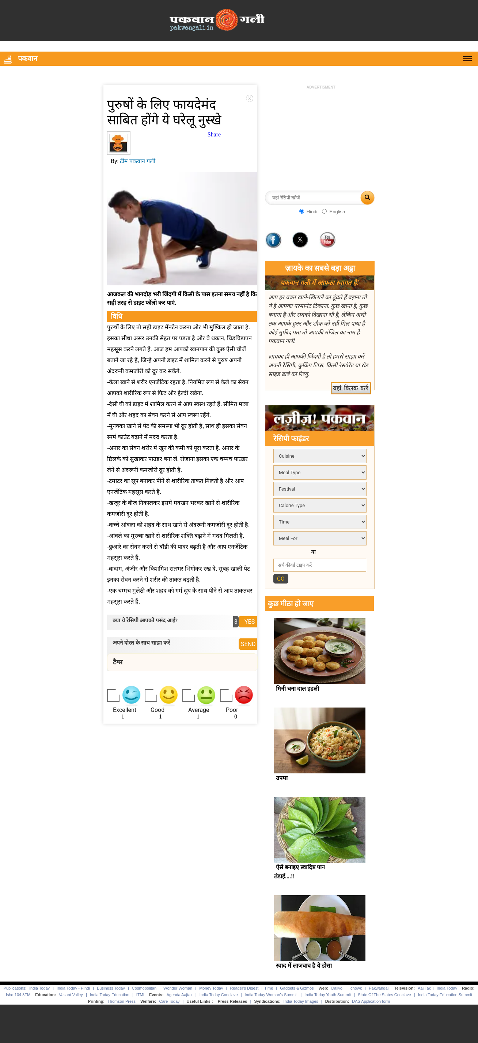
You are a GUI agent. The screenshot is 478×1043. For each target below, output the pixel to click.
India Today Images (301, 1001)
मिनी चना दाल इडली (297, 689)
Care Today (169, 1001)
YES (249, 621)
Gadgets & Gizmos (297, 988)
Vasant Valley (71, 995)
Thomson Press (121, 1001)
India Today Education (109, 995)
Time (268, 988)
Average (198, 709)
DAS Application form (371, 1001)
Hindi (312, 211)
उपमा (282, 778)
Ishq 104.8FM (18, 995)
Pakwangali (379, 988)
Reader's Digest (244, 988)
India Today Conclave (219, 995)
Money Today (211, 988)
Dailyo (336, 988)
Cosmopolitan (144, 988)
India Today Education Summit (445, 995)
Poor (232, 709)
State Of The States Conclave (384, 995)
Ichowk (356, 988)
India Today (39, 988)
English (337, 211)
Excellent (124, 709)
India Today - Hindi (73, 988)
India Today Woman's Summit (271, 995)
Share (214, 134)
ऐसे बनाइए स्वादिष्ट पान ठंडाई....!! (299, 871)
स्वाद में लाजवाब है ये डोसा (304, 966)
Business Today (111, 988)
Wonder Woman (177, 988)
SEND (248, 644)
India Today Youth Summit (327, 995)
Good (157, 709)
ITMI (140, 995)
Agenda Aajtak (180, 995)
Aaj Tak (424, 988)
